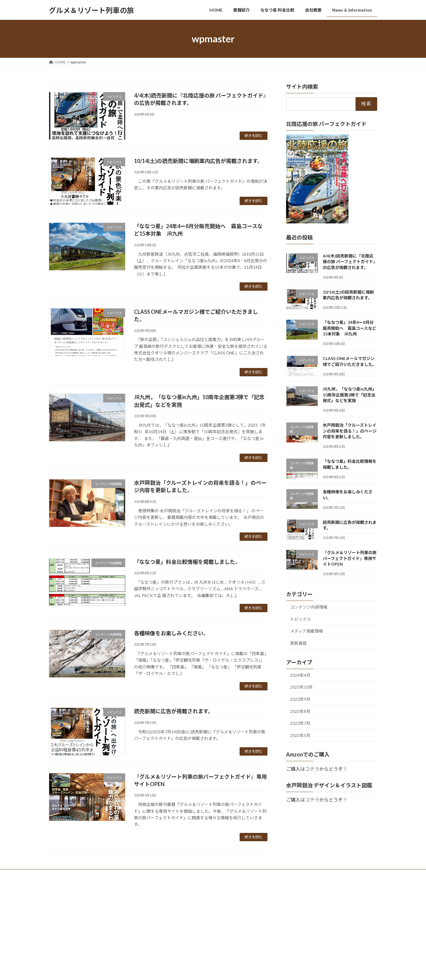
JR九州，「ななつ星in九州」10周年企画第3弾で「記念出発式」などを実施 (349, 394)
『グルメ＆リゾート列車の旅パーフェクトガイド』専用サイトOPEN (350, 558)
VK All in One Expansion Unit (251, 887)
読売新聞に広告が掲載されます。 (173, 711)
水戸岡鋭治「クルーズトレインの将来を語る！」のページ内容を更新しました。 (350, 431)
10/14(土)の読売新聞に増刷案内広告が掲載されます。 (198, 161)
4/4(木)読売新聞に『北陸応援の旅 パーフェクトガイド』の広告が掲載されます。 (350, 261)
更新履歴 (298, 643)
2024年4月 (300, 675)
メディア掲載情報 (306, 631)
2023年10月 (301, 687)
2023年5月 (300, 735)
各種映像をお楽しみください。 (171, 633)
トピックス (300, 619)
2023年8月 (300, 711)
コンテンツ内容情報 (308, 607)
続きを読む (253, 135)
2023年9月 (300, 699)
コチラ (312, 769)
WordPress (181, 887)
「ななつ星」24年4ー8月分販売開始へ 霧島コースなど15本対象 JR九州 (349, 328)
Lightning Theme (211, 887)
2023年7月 (300, 723)
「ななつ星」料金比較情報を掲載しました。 (187, 562)
